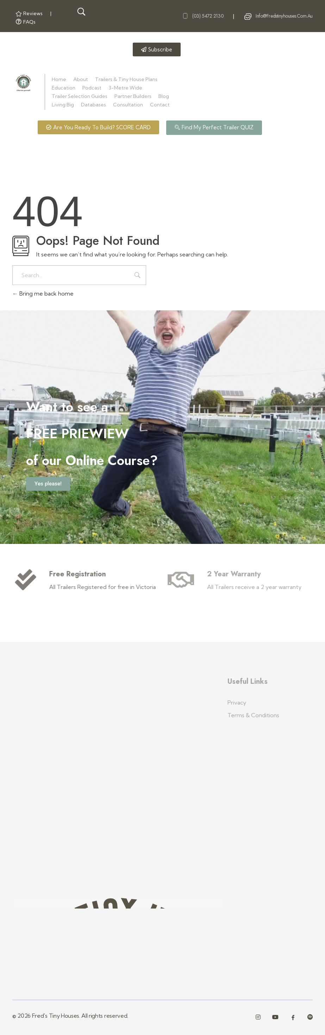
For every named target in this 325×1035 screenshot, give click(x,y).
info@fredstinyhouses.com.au (284, 15)
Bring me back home (43, 293)
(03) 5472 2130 (208, 15)
